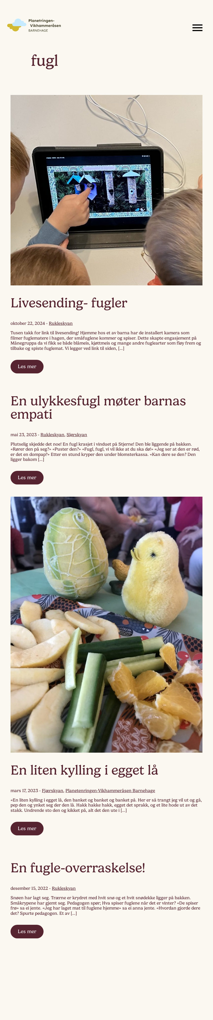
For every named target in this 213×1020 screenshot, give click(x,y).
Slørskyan (77, 434)
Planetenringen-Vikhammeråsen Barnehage (110, 790)
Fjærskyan (52, 790)
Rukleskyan (61, 323)
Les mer (27, 366)
